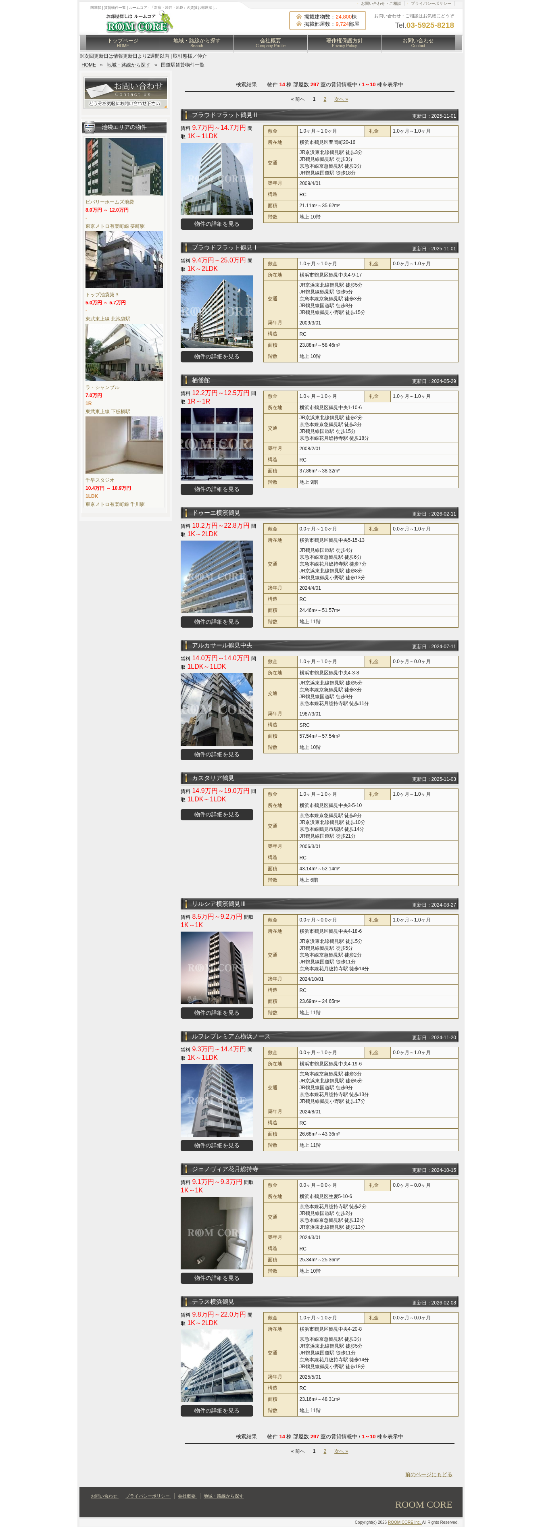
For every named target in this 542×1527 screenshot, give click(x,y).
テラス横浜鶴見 (213, 1301)
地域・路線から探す (197, 42)
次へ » (341, 99)
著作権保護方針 (344, 42)
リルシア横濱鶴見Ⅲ (219, 903)
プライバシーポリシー (431, 3)
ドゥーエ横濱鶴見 (216, 512)
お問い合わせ (418, 42)
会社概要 (271, 42)
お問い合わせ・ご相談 (381, 3)
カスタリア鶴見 (213, 777)
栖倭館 (201, 380)
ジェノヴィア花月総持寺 (225, 1168)
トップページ (123, 42)
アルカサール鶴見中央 (222, 645)
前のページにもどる (428, 1474)
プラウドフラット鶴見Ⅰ (225, 247)
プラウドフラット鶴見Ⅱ (225, 114)
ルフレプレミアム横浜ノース (231, 1036)
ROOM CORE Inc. (405, 1522)
